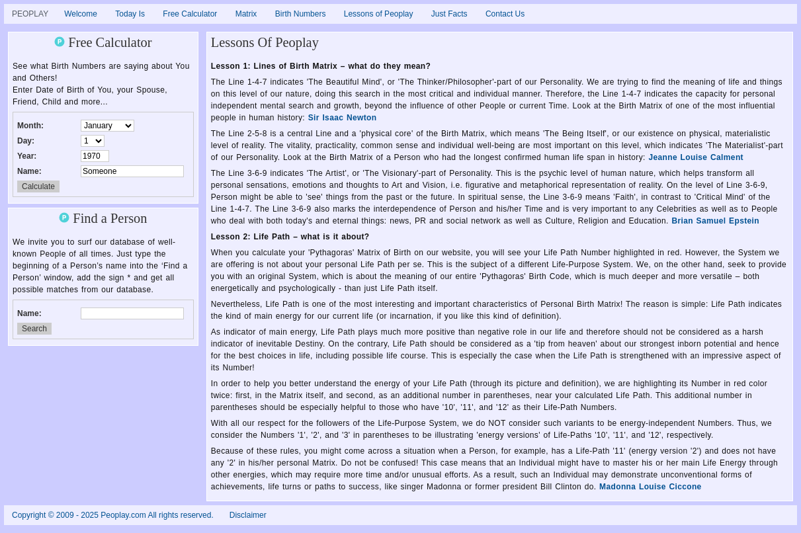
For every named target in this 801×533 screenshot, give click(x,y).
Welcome (80, 14)
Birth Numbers (300, 14)
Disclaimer (248, 515)
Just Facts (449, 14)
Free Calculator (190, 14)
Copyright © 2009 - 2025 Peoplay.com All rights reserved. (113, 515)
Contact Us (505, 14)
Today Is (130, 14)
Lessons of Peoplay (378, 14)
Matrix (246, 14)
